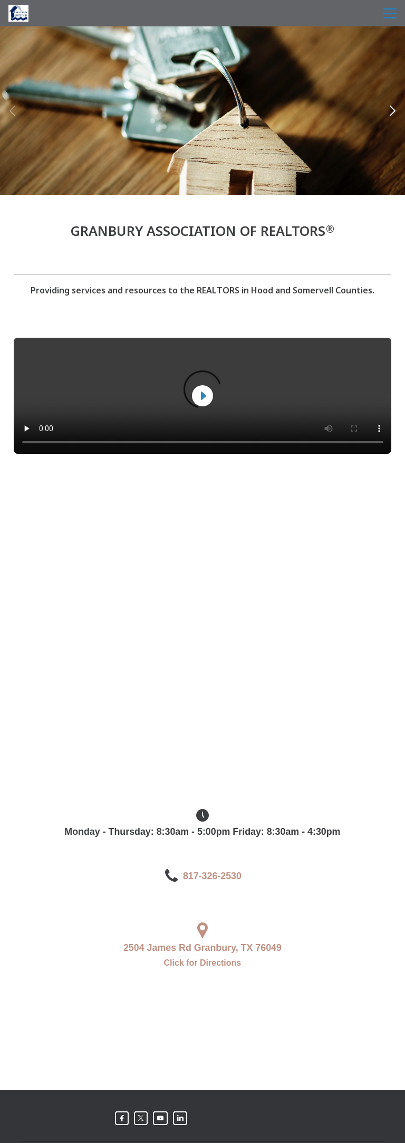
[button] (392, 110)
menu (390, 13)
